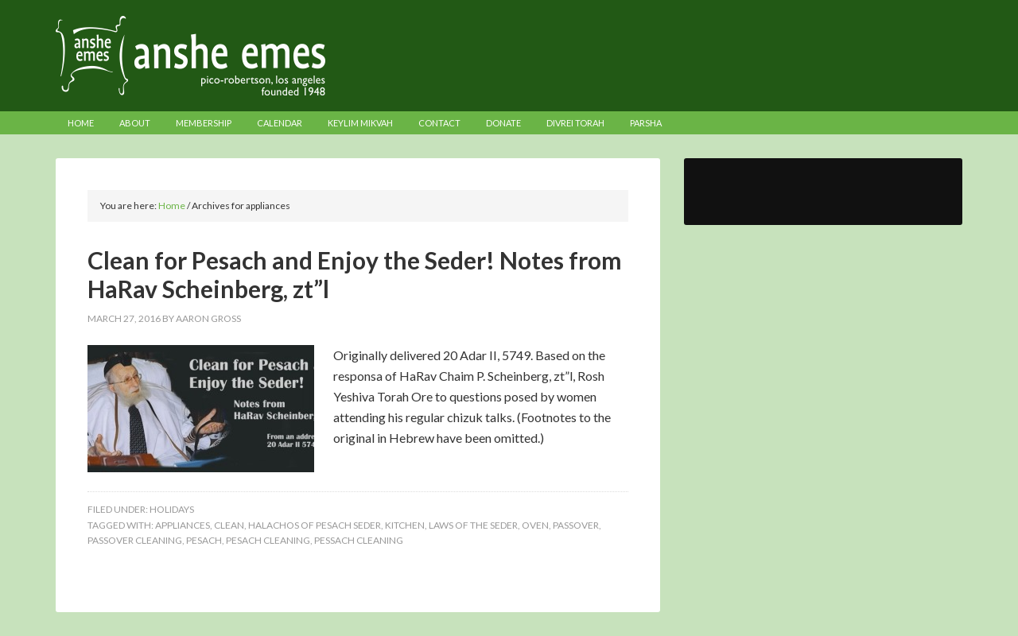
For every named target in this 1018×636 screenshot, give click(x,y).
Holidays (172, 509)
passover (576, 525)
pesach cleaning (268, 540)
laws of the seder (473, 525)
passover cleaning (134, 540)
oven (535, 525)
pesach (204, 540)
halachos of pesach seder (314, 525)
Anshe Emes (509, 55)
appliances (182, 525)
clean (229, 525)
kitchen (405, 525)
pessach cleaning (358, 540)
